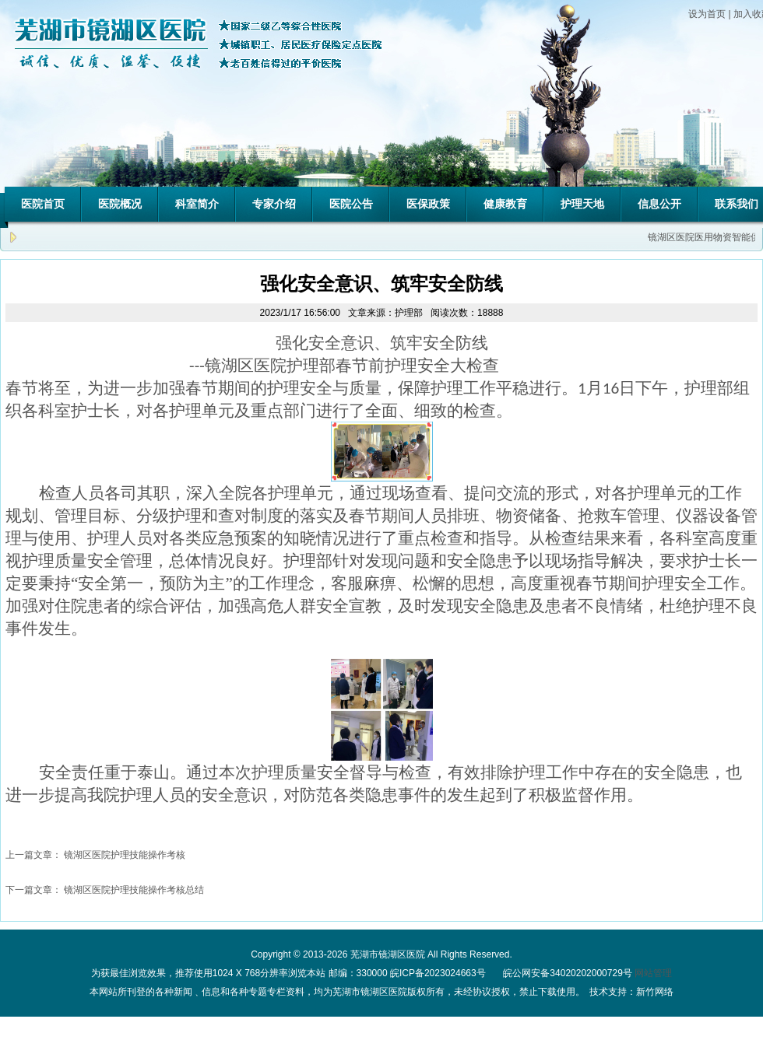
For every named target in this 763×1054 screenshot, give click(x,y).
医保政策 (428, 204)
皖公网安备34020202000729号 (566, 973)
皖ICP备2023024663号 (438, 973)
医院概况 (120, 204)
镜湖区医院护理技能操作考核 (124, 854)
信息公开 (659, 204)
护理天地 (582, 204)
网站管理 (653, 973)
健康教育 (505, 204)
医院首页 (43, 204)
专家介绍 (274, 204)
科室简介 (197, 204)
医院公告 (351, 204)
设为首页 (707, 14)
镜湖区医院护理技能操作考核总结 (134, 889)
